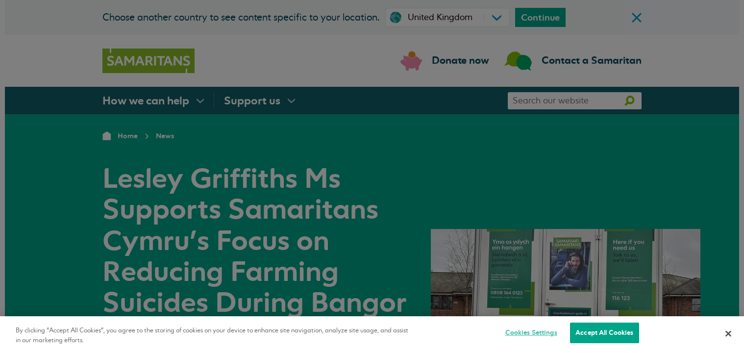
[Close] (728, 333)
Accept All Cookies (604, 332)
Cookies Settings (531, 332)
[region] (372, 334)
